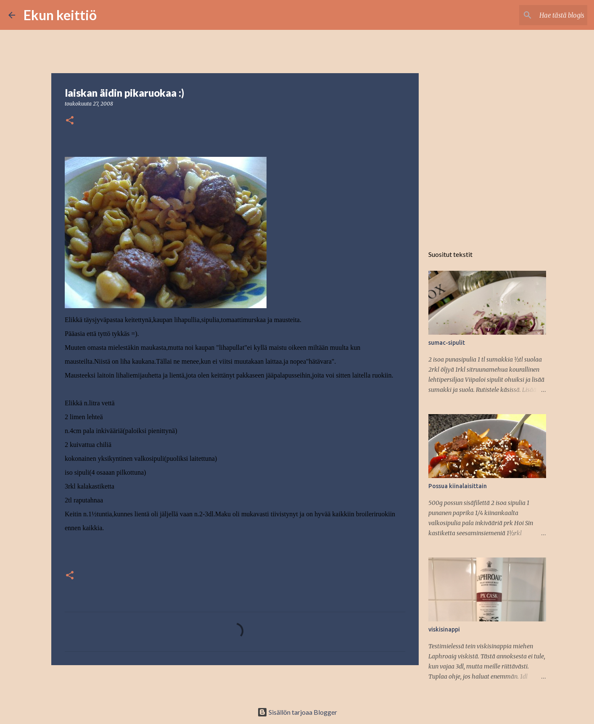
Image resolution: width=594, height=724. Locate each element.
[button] (70, 121)
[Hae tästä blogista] (543, 15)
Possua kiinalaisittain (457, 486)
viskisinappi (444, 629)
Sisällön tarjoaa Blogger (297, 712)
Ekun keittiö (60, 15)
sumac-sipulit (446, 342)
